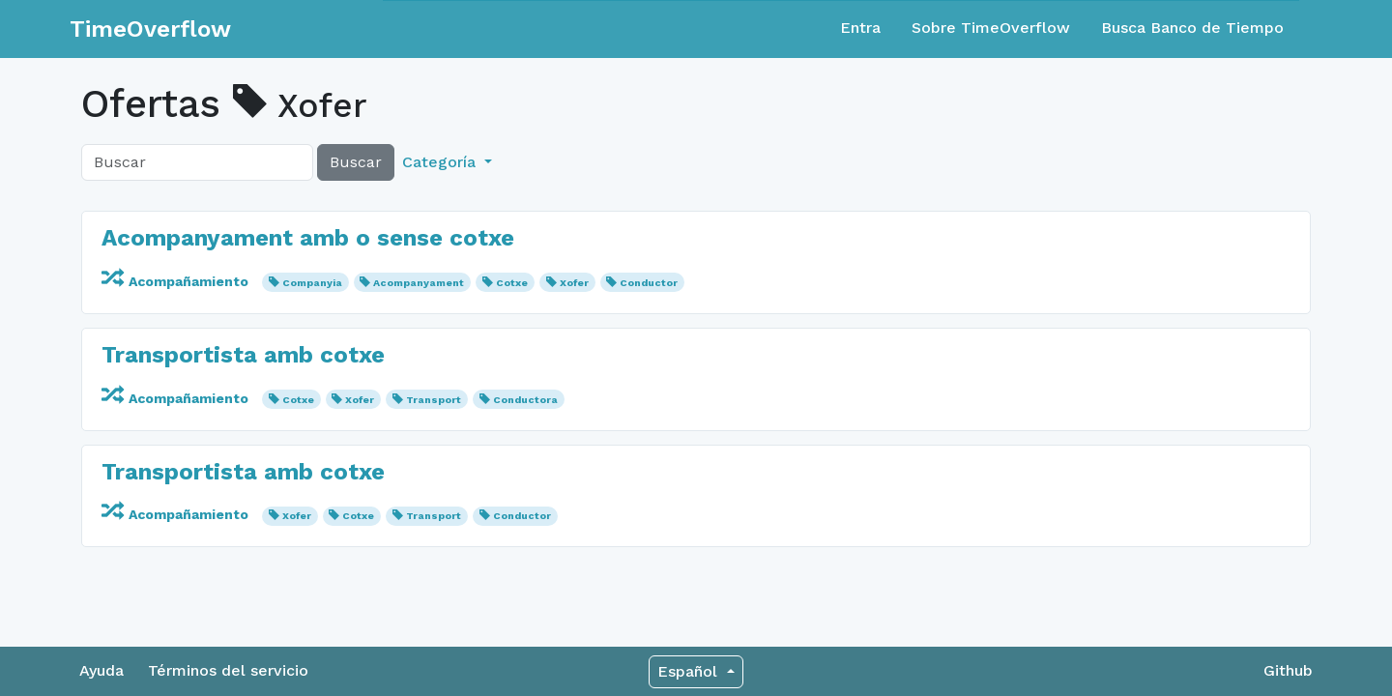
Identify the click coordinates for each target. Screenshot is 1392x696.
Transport (433, 399)
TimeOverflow (150, 29)
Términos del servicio (228, 670)
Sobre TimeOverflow (991, 27)
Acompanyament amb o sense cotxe (308, 237)
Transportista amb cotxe (243, 354)
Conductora (525, 399)
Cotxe (512, 282)
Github (1288, 670)
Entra (860, 27)
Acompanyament (418, 282)
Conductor (649, 282)
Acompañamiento (177, 281)
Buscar (356, 162)
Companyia (312, 282)
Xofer (574, 282)
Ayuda (101, 670)
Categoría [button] (441, 162)
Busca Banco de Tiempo (1192, 27)
